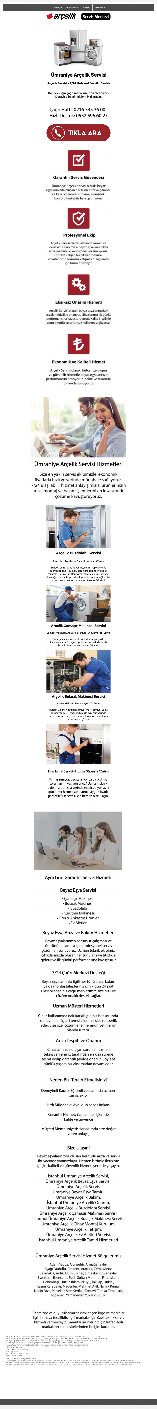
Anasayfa (57, 7)
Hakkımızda (99, 7)
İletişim (86, 7)
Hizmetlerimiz (72, 7)
